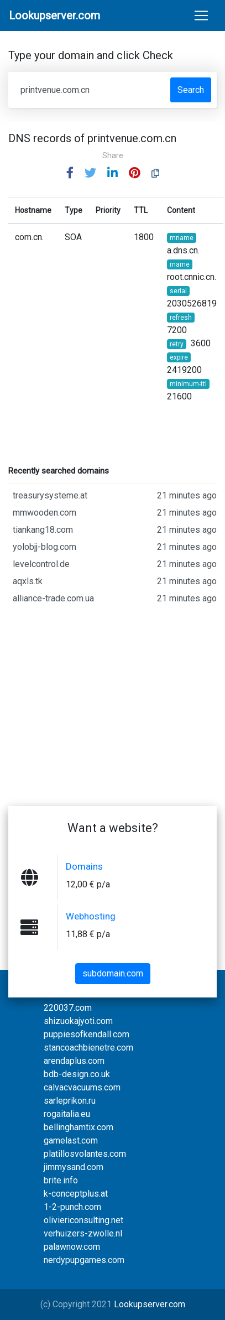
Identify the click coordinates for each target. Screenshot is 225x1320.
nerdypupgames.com (84, 1260)
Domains (84, 866)
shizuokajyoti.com (78, 1021)
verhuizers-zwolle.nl (83, 1233)
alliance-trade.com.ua (115, 598)
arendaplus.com (74, 1061)
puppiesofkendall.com (86, 1034)
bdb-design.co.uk (77, 1074)
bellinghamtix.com (78, 1127)
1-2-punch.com (72, 1207)
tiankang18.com (115, 530)
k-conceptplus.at (76, 1193)
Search (190, 90)
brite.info (61, 1180)
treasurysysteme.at (115, 495)
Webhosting (91, 916)
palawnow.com (72, 1246)
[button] (70, 173)
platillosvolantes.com (85, 1153)
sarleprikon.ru (70, 1100)
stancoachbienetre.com (88, 1047)
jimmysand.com (73, 1167)
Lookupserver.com (149, 1304)
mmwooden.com (115, 512)
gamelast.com (71, 1140)
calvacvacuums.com (82, 1087)
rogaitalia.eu (67, 1114)
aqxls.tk (115, 581)
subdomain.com (112, 973)
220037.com (68, 1007)
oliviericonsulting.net (83, 1220)
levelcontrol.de (115, 564)
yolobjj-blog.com (115, 547)
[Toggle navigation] (201, 15)
